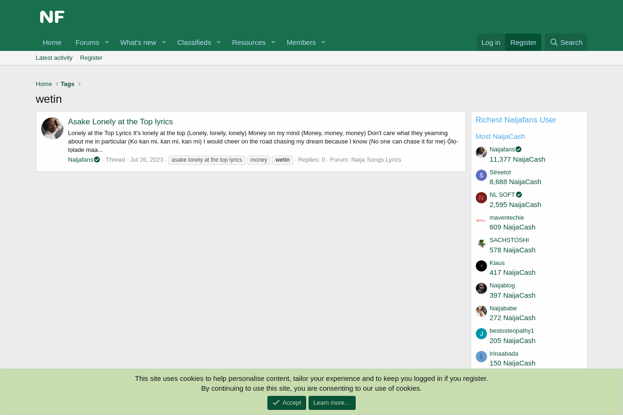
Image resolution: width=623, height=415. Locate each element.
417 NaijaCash (513, 272)
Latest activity (54, 57)
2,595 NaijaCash (516, 204)
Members (301, 42)
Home (52, 42)
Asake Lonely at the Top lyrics (120, 121)
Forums (88, 42)
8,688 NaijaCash (516, 182)
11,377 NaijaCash (517, 159)
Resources (249, 42)
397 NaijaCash (513, 295)
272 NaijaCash (513, 318)
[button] (106, 42)
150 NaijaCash (513, 363)
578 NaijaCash (513, 250)
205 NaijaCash (513, 340)
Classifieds (194, 42)
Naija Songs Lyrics (376, 159)
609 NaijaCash (513, 227)
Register (91, 57)
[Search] (566, 42)
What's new (138, 42)
